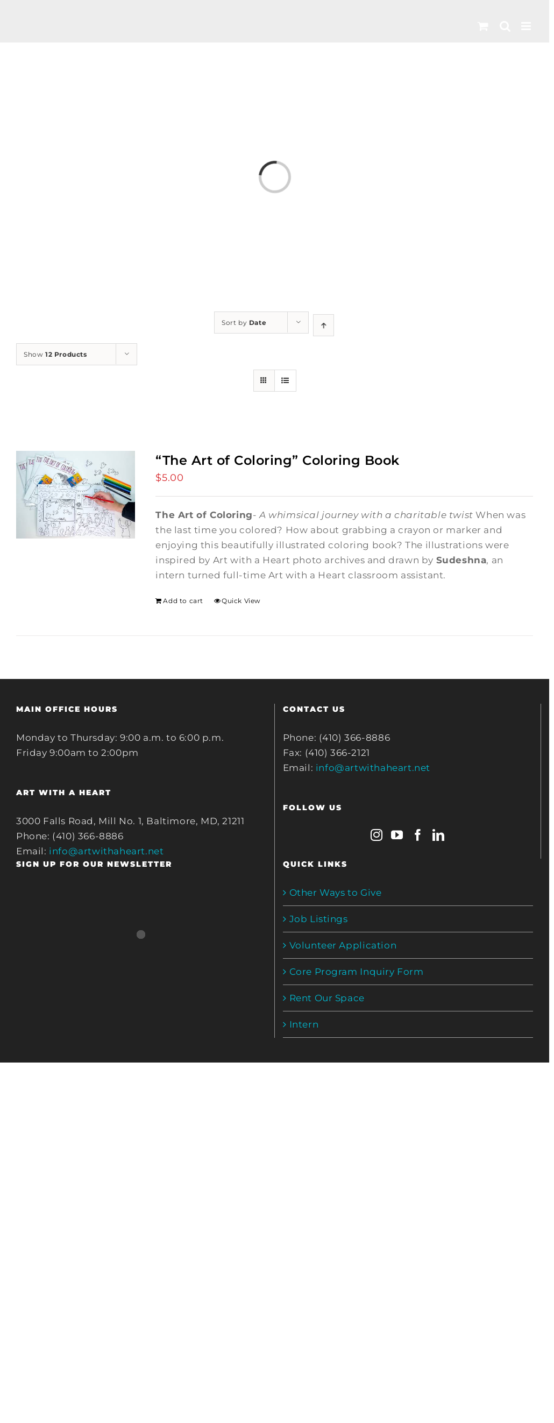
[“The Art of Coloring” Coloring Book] (75, 495)
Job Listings (318, 919)
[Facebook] (418, 835)
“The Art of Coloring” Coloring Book (277, 460)
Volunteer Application (343, 945)
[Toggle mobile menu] (527, 26)
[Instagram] (377, 835)
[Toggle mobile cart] (483, 26)
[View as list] (285, 380)
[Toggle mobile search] (505, 26)
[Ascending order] (323, 325)
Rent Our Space (327, 998)
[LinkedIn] (438, 835)
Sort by (244, 322)
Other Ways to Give (335, 892)
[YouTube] (397, 835)
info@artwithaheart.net (106, 851)
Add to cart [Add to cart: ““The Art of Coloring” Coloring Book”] (183, 601)
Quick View (241, 601)
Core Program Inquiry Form (356, 971)
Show (55, 354)
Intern (304, 1024)
